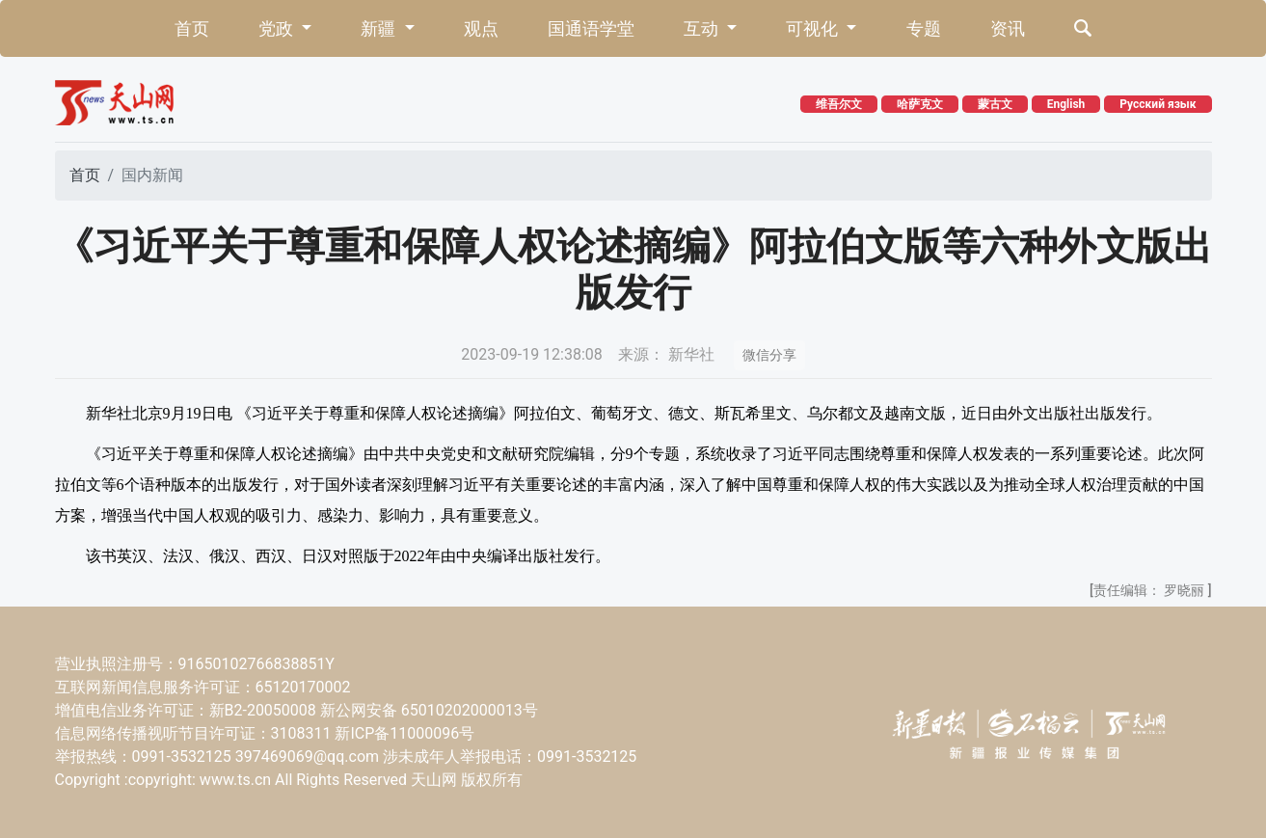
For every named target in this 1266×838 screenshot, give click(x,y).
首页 (192, 28)
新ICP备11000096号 (404, 733)
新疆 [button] (380, 28)
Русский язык (1157, 104)
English (1066, 104)
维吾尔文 (839, 104)
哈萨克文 (920, 104)
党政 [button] (277, 28)
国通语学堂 (591, 28)
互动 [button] (703, 28)
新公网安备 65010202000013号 (429, 710)
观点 (481, 28)
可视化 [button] (814, 28)
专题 (923, 28)
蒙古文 (995, 104)
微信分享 (769, 355)
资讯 (1007, 28)
